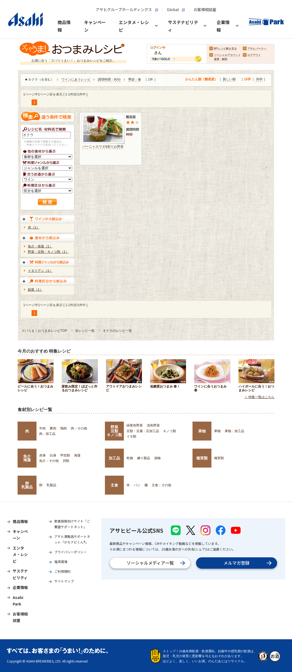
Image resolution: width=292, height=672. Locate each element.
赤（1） (33, 227)
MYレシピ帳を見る (225, 48)
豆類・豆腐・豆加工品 (143, 431)
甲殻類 (65, 455)
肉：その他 (79, 428)
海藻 (77, 455)
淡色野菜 (153, 425)
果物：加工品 (234, 431)
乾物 (130, 458)
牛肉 (42, 428)
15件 (247, 79)
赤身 (42, 455)
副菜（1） (35, 290)
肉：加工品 (47, 434)
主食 (114, 485)
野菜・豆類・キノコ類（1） (48, 252)
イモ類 (131, 436)
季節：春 (134, 79)
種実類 (202, 458)
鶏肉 (63, 428)
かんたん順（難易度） (201, 79)
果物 (202, 431)
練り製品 (143, 458)
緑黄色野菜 (135, 425)
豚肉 (53, 428)
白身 (53, 455)
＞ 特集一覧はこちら (259, 397)
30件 (259, 79)
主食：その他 (161, 485)
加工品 (114, 458)
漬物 (157, 458)
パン (137, 485)
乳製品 (51, 485)
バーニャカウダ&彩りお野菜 (103, 146)
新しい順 (229, 79)
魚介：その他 (49, 461)
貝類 (66, 461)
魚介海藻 (27, 458)
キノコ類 (169, 431)
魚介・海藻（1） (40, 246)
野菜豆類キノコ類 (114, 431)
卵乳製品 (27, 485)
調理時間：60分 (109, 79)
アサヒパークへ (256, 48)
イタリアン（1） (40, 271)
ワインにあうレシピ (76, 79)
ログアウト (254, 55)
